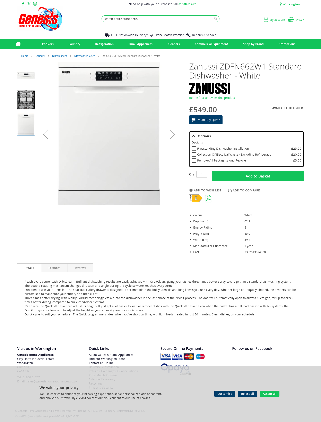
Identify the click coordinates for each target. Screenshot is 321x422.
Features (54, 268)
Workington (291, 4)
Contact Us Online (101, 363)
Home (25, 55)
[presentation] (29, 267)
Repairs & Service (204, 35)
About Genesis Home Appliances (111, 355)
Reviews (80, 268)
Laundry (40, 55)
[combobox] (160, 18)
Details (29, 268)
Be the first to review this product (212, 98)
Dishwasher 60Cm (85, 55)
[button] (45, 134)
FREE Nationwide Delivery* (129, 35)
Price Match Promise (170, 35)
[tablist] (246, 149)
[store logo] (40, 18)
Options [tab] (201, 136)
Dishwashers (60, 55)
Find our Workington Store (107, 359)
